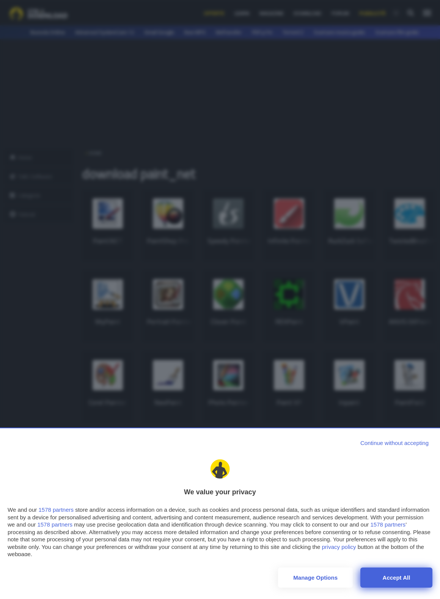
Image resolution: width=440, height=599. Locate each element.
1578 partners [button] (56, 509)
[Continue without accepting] (394, 443)
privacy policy (339, 547)
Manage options (315, 577)
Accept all (396, 577)
